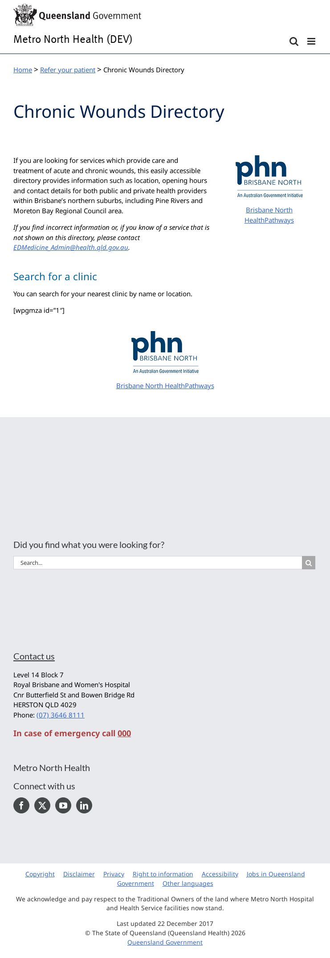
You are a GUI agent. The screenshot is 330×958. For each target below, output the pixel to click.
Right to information (163, 874)
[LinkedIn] (84, 805)
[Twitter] (42, 805)
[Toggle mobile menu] (312, 41)
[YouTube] (63, 805)
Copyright (40, 874)
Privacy (113, 874)
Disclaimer (79, 874)
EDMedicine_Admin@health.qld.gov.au (70, 247)
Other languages (188, 883)
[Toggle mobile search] (293, 41)
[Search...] (157, 562)
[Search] (308, 562)
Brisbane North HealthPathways (165, 385)
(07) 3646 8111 (61, 714)
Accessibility (220, 874)
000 (124, 733)
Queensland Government (165, 942)
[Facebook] (21, 805)
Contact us (34, 656)
